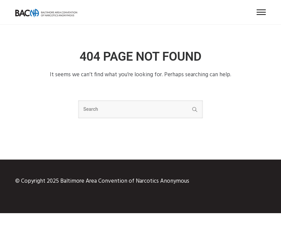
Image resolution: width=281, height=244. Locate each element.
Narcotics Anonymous (162, 181)
